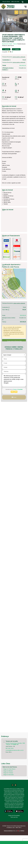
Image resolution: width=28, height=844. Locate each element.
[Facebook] (15, 785)
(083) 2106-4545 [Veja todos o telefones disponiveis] (15, 1)
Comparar (16, 49)
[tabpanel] (14, 20)
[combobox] (14, 355)
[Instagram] (12, 785)
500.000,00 (22, 65)
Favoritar (6, 49)
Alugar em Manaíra (8, 771)
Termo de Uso (14, 817)
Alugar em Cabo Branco (9, 769)
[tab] (16, 12)
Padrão (10, 44)
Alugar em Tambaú (8, 772)
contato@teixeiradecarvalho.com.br (15, 750)
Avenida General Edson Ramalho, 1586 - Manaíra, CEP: (15, 744)
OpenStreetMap (22, 297)
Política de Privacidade (14, 815)
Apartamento (5, 44)
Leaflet (16, 297)
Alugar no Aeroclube (9, 774)
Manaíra (15, 44)
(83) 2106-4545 (10, 748)
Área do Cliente (6, 1)
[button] (22, 1)
